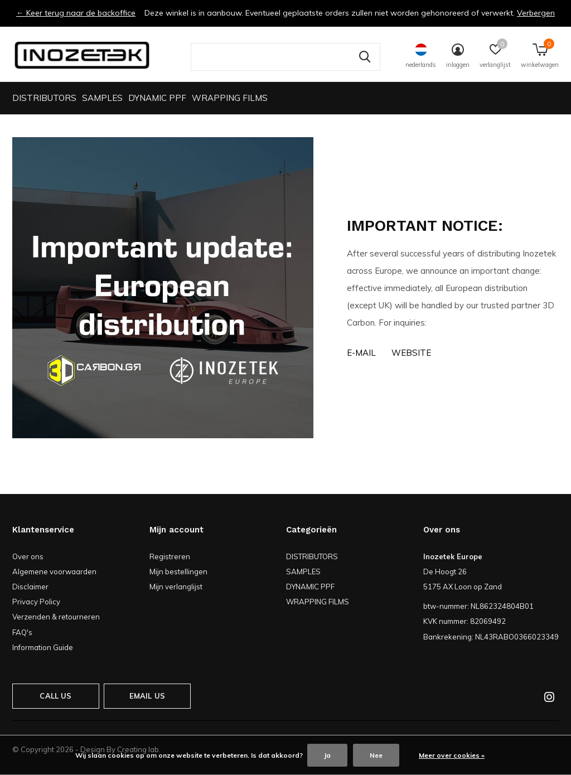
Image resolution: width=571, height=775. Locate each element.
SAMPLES (102, 98)
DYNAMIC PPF (157, 98)
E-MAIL (361, 352)
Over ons (27, 556)
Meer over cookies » (452, 755)
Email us (147, 695)
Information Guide (42, 647)
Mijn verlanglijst (175, 586)
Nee (376, 755)
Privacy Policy (36, 601)
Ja (327, 755)
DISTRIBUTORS (44, 98)
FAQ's (22, 632)
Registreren (169, 556)
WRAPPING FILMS (230, 98)
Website (411, 352)
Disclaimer (30, 586)
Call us (55, 695)
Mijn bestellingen (178, 571)
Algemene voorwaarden (54, 571)
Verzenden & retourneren (56, 616)
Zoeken (364, 57)
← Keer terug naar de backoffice (76, 13)
